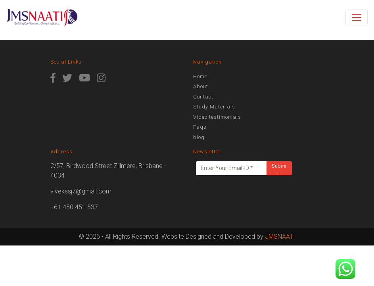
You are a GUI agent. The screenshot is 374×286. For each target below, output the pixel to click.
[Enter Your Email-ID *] (231, 168)
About (200, 86)
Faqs (200, 127)
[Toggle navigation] (356, 17)
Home (200, 76)
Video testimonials (217, 117)
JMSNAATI (280, 236)
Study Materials (214, 107)
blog (199, 137)
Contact (203, 97)
